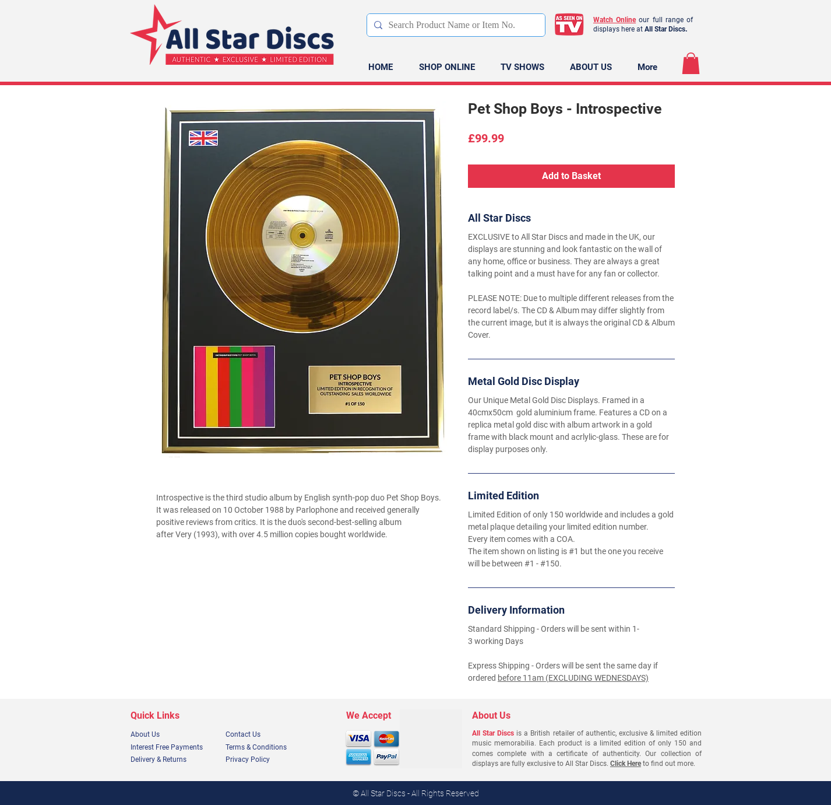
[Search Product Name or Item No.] (454, 25)
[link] (691, 63)
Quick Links (155, 715)
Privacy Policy (248, 759)
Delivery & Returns (158, 759)
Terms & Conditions (256, 747)
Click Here (625, 764)
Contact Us (243, 734)
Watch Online (614, 20)
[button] (447, 67)
